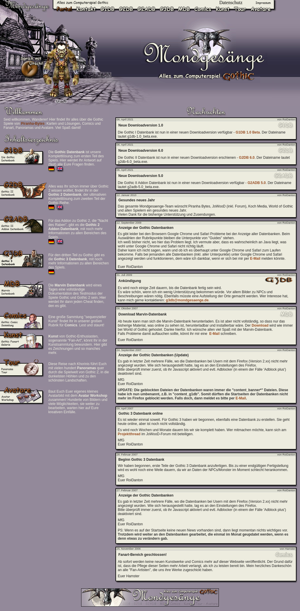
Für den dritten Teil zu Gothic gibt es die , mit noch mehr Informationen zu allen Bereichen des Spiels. (78, 261)
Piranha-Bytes (33, 123)
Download (260, 325)
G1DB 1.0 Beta (248, 132)
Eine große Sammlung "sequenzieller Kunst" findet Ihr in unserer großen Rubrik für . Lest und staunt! (77, 321)
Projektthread (129, 434)
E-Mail (255, 258)
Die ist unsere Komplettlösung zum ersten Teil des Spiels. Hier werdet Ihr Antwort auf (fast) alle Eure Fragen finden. (76, 158)
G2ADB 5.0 (257, 183)
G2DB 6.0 (247, 158)
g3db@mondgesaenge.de (187, 300)
